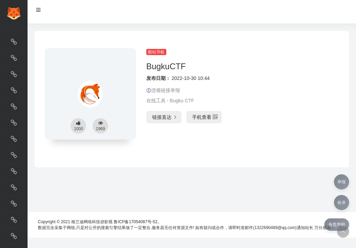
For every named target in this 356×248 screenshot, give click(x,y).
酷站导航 (156, 52)
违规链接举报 (163, 90)
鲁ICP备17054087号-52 (135, 221)
